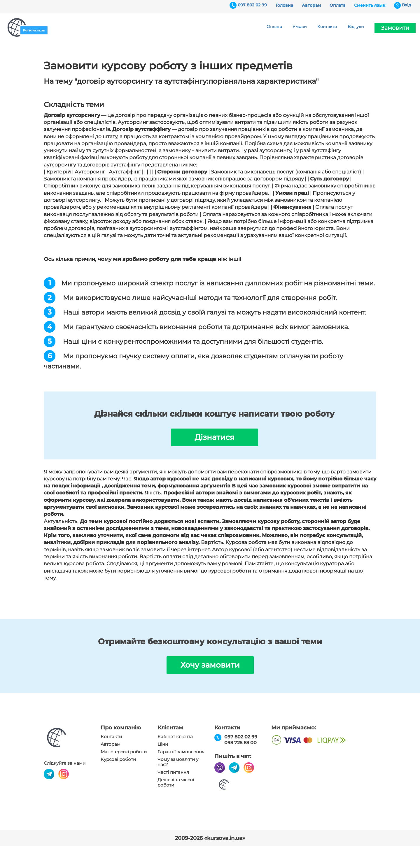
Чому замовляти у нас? (178, 762)
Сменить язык (369, 5)
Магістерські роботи (124, 751)
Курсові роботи (118, 759)
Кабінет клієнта (175, 736)
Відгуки (356, 26)
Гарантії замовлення (181, 751)
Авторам (311, 5)
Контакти (327, 26)
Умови (300, 26)
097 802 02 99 (252, 5)
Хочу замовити (210, 665)
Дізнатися (215, 437)
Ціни (163, 744)
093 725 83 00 (240, 742)
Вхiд (406, 5)
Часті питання (173, 772)
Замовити (395, 27)
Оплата (337, 5)
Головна (284, 5)
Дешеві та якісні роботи (176, 782)
